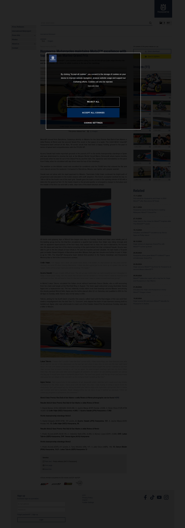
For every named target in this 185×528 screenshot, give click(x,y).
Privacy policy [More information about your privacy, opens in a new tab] (91, 85)
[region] (93, 91)
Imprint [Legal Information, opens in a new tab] (97, 85)
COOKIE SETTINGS (93, 123)
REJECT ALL (93, 102)
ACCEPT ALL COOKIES (93, 113)
